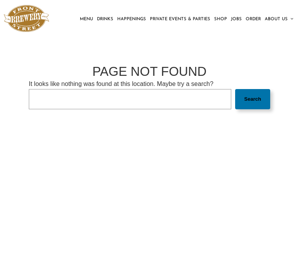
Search (252, 99)
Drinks (105, 19)
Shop (220, 19)
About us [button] (279, 19)
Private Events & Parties (180, 19)
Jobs (236, 19)
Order (253, 19)
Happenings (131, 19)
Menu (86, 19)
